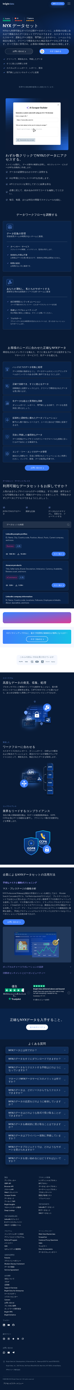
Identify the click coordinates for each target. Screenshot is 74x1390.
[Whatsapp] (4, 1352)
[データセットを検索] (35, 525)
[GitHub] (13, 1325)
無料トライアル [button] (58, 3)
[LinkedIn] (4, 1325)
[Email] (8, 1352)
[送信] (68, 525)
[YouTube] (8, 1325)
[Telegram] (13, 1352)
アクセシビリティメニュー (13, 1383)
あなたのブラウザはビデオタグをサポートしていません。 (37, 124)
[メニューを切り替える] (69, 4)
